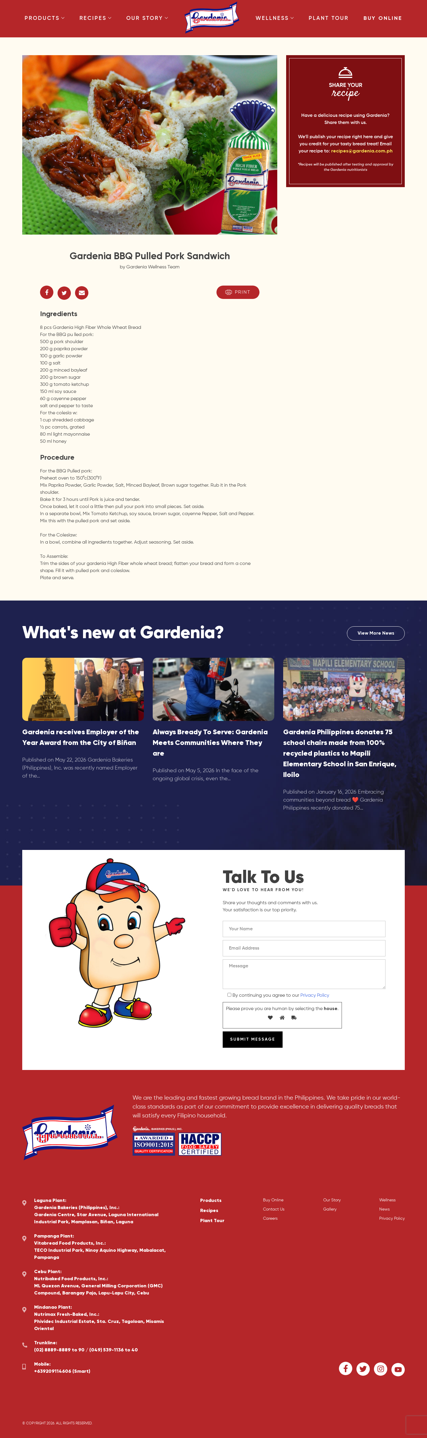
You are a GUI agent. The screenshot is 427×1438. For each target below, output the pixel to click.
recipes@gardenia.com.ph (362, 151)
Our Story (147, 18)
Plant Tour (329, 18)
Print (238, 292)
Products (45, 18)
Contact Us (273, 1209)
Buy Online (383, 18)
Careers (270, 1218)
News (384, 1209)
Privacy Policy (314, 995)
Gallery (330, 1209)
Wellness (275, 18)
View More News (376, 633)
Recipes (95, 18)
